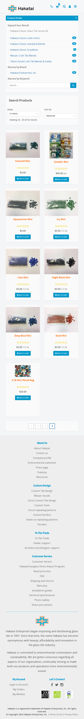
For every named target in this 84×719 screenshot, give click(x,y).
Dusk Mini (61, 335)
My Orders (19, 689)
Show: (10, 109)
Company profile (42, 457)
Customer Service (42, 561)
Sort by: (48, 109)
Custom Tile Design (42, 490)
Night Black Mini (61, 277)
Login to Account (18, 684)
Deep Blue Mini (22, 335)
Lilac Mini (23, 277)
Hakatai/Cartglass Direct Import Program (42, 566)
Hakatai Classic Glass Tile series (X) (29, 31)
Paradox (42, 524)
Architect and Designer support (42, 547)
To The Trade (42, 538)
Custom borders (42, 514)
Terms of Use (56, 714)
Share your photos (42, 604)
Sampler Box (61, 161)
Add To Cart (23, 179)
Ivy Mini (61, 219)
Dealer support (42, 543)
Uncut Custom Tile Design (42, 500)
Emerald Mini (22, 161)
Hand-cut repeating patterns (42, 519)
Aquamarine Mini (22, 219)
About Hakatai (42, 448)
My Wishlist (19, 694)
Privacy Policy (71, 714)
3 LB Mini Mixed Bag (23, 380)
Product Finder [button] (14, 17)
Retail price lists (42, 571)
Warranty (42, 585)
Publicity (42, 472)
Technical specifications (42, 595)
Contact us (42, 453)
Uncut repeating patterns (42, 510)
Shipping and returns (42, 580)
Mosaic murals (42, 495)
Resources (42, 477)
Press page (42, 467)
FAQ (42, 576)
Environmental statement (42, 462)
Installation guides (42, 590)
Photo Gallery (42, 600)
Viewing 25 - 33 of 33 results (23, 119)
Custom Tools (42, 505)
